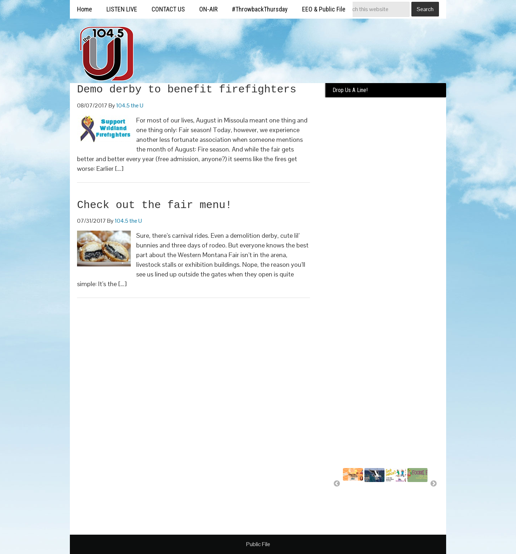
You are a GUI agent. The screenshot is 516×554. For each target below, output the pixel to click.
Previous (336, 483)
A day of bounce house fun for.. (395, 497)
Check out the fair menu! (154, 205)
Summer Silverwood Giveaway (355, 492)
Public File (258, 544)
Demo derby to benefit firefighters (186, 89)
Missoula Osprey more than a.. (374, 497)
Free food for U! (416, 493)
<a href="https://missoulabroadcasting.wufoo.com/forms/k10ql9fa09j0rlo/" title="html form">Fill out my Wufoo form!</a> (385, 212)
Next (433, 483)
